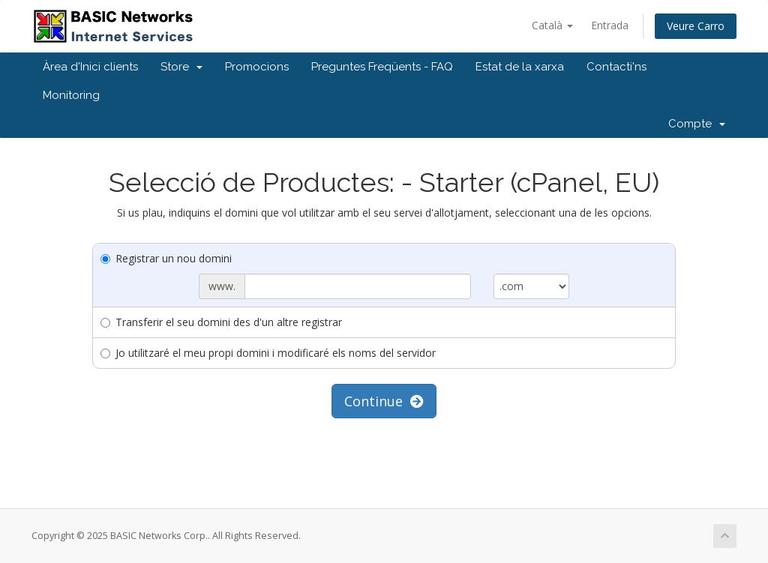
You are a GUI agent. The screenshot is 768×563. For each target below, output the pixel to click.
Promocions (257, 66)
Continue (384, 401)
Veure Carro (695, 26)
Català (552, 25)
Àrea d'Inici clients (90, 66)
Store (181, 66)
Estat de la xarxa (520, 66)
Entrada (609, 25)
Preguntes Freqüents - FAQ (382, 66)
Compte (696, 123)
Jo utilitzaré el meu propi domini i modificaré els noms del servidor (268, 353)
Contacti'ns (616, 66)
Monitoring (71, 95)
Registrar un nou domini (166, 258)
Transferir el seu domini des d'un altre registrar (221, 322)
